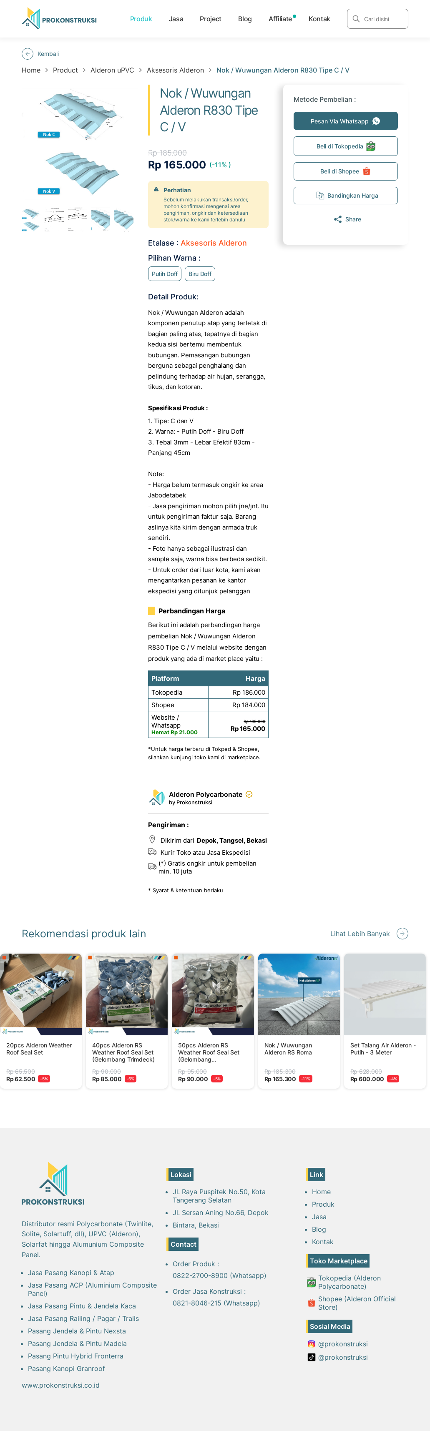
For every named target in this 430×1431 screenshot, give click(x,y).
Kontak (319, 19)
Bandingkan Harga (347, 195)
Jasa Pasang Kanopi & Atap (71, 1272)
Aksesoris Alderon (175, 70)
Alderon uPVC (112, 70)
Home (31, 70)
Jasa (176, 19)
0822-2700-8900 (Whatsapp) (220, 1275)
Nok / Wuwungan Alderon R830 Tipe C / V (283, 70)
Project (210, 19)
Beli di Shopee (345, 171)
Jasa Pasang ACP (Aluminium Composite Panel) (92, 1289)
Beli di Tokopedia (346, 146)
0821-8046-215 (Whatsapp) (216, 1303)
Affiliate (280, 19)
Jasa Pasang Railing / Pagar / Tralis (83, 1318)
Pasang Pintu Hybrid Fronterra (75, 1356)
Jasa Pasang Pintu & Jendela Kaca (82, 1306)
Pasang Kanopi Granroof (66, 1368)
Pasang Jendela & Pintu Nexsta (77, 1331)
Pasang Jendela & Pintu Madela (77, 1343)
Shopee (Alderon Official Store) (351, 1303)
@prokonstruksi (337, 1343)
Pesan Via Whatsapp (346, 121)
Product (65, 70)
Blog (245, 19)
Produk (141, 19)
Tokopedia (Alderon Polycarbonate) (344, 1282)
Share (347, 219)
